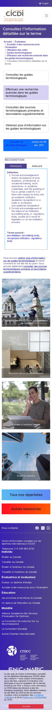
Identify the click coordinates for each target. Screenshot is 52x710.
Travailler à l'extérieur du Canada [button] (19, 572)
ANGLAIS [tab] (37, 166)
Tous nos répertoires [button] (26, 495)
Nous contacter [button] (10, 528)
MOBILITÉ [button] (7, 608)
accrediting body (30, 235)
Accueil (8, 41)
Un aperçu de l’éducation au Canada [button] (21, 602)
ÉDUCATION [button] (8, 592)
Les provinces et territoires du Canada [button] (22, 598)
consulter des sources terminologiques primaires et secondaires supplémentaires (25, 269)
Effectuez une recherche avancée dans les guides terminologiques (26, 57)
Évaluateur (20, 41)
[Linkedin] (48, 527)
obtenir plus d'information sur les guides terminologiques (24, 259)
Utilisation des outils (17, 50)
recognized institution (18, 238)
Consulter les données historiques (16, 143)
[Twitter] (43, 527)
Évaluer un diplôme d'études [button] (17, 582)
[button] (14, 15)
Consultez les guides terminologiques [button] (19, 76)
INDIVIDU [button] (7, 551)
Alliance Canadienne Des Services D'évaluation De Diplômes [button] (19, 615)
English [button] (45, 3)
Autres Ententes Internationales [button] (18, 633)
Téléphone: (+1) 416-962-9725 (18, 548)
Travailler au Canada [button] (12, 562)
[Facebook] (37, 527)
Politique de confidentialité (34, 697)
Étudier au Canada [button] (11, 557)
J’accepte (26, 706)
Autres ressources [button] (26, 509)
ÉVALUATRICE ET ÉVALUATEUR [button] (19, 577)
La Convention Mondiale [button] (14, 628)
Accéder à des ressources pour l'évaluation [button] (25, 587)
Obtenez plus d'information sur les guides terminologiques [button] (26, 127)
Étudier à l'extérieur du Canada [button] (18, 567)
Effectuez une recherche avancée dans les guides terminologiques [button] (22, 93)
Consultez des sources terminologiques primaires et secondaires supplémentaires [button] (25, 111)
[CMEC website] (26, 655)
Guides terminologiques (19, 52)
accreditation (14, 235)
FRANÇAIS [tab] (16, 166)
